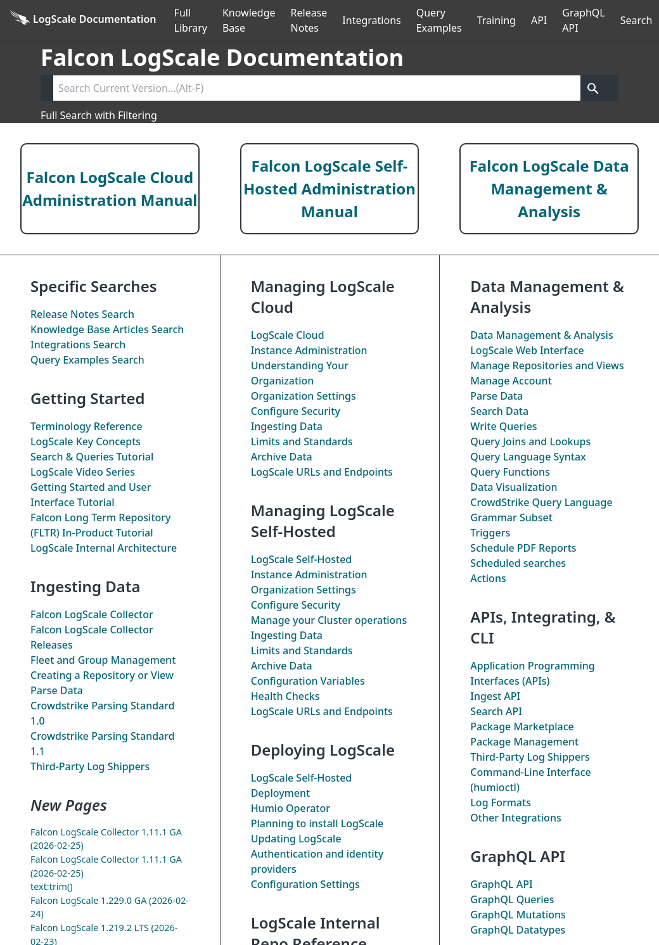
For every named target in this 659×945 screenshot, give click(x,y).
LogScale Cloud (287, 335)
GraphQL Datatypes (517, 930)
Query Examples (439, 20)
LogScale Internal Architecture (103, 548)
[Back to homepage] (83, 20)
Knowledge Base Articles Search (107, 329)
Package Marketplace (521, 726)
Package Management (524, 742)
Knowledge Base (249, 20)
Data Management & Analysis (541, 335)
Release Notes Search (82, 314)
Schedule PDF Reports (523, 548)
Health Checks (285, 696)
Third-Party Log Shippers (90, 766)
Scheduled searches (518, 563)
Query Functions (510, 472)
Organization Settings (303, 396)
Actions (488, 578)
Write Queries (503, 426)
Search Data (499, 411)
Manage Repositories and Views (547, 365)
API (539, 20)
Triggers (490, 533)
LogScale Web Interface (527, 350)
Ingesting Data (287, 426)
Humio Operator (290, 808)
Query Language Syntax (527, 457)
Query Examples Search (87, 360)
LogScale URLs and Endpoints (322, 472)
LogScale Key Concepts (85, 441)
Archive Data (281, 457)
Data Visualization (513, 487)
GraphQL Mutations (517, 915)
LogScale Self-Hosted (301, 559)
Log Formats (500, 802)
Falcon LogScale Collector (91, 614)
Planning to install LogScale (317, 823)
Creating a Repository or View (102, 675)
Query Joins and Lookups (530, 441)
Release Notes (309, 20)
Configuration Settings (305, 884)
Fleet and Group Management (103, 660)
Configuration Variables (308, 681)
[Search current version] (316, 88)
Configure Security (295, 411)
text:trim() (51, 886)
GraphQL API (583, 20)
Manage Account (510, 381)
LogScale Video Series (82, 472)
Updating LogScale (296, 839)
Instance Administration (309, 350)
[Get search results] (593, 88)
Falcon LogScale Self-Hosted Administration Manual (329, 188)
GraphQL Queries (512, 899)
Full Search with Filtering (99, 115)
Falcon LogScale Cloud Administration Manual (109, 188)
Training (496, 20)
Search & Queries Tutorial (91, 457)
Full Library (190, 20)
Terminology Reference (86, 426)
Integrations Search (77, 345)
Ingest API (495, 696)
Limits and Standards (302, 441)
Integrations (371, 20)
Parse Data (56, 690)
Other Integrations (515, 818)
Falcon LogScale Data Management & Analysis (549, 188)
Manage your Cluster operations (329, 620)
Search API (496, 711)
